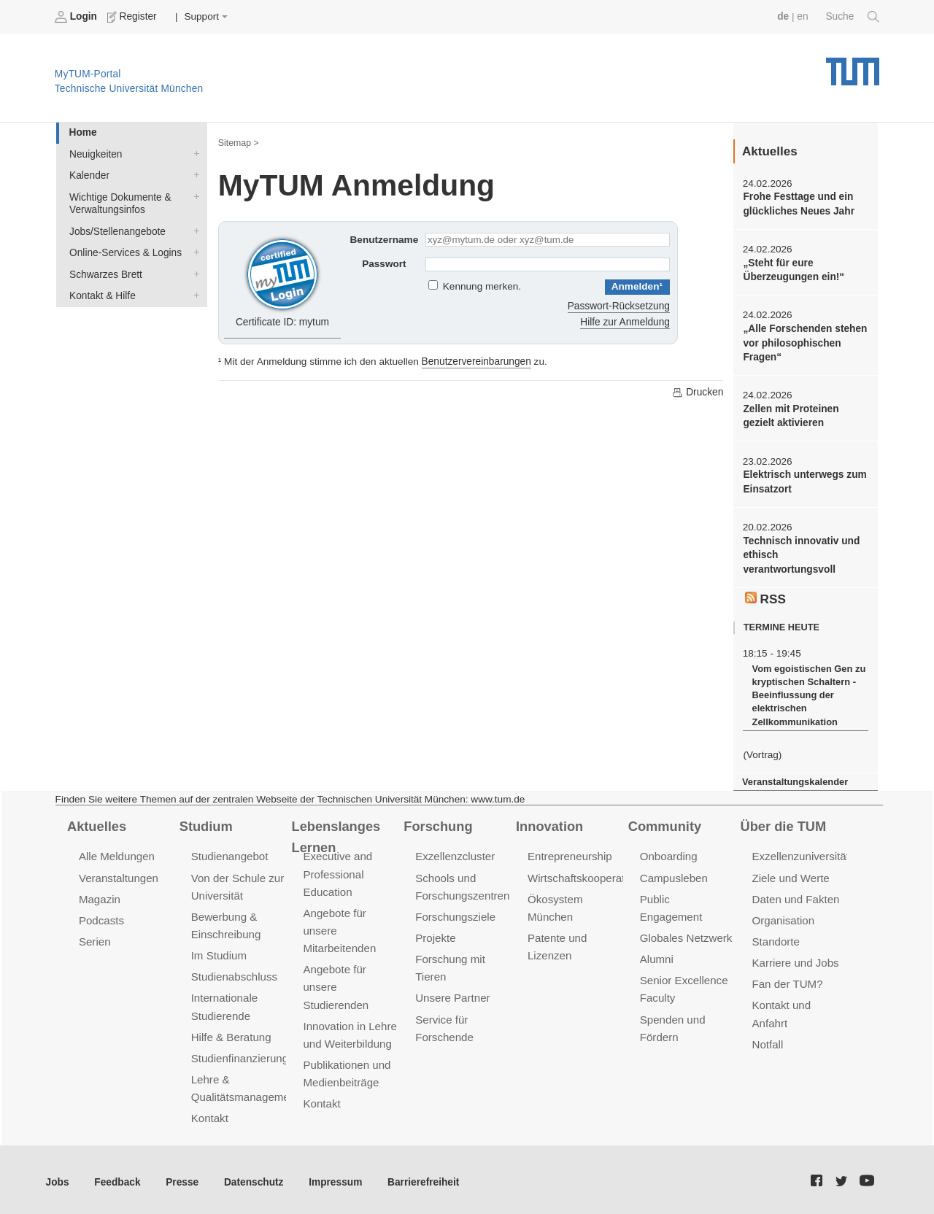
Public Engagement (687, 895)
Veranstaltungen (118, 874)
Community (664, 823)
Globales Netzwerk (686, 916)
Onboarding (668, 853)
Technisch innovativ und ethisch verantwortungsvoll (800, 553)
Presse (181, 1176)
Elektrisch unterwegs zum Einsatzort (804, 480)
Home (82, 132)
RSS (765, 596)
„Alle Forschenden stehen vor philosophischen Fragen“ (804, 342)
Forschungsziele (455, 913)
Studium (206, 823)
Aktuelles (96, 823)
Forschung (437, 823)
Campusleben (673, 874)
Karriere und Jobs (795, 959)
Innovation (549, 823)
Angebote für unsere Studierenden (335, 983)
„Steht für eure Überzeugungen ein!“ (793, 269)
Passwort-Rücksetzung (619, 306)
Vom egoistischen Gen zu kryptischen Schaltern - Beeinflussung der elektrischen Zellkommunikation (808, 692)
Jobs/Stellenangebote (193, 229)
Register (133, 17)
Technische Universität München (852, 66)
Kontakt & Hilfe (193, 293)
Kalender (193, 174)
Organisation (783, 916)
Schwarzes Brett (193, 272)
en (803, 16)
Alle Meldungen (116, 853)
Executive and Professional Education (337, 870)
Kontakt (209, 1113)
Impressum (333, 1176)
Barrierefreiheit (420, 1176)
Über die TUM (783, 823)
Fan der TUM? (787, 980)
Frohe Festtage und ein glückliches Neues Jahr (798, 203)
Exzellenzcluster (454, 853)
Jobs (57, 1176)
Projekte (435, 934)
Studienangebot (229, 853)
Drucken (697, 392)
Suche (852, 17)
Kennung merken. (482, 286)
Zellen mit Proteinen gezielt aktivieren (790, 414)
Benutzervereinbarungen (476, 361)
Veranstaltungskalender (794, 778)
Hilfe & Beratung (231, 1033)
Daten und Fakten (795, 895)
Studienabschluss (234, 973)
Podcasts (101, 916)
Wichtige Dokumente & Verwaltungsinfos (193, 195)
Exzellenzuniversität (800, 853)
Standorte (776, 938)
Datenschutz (252, 1176)
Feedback (117, 1176)
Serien (94, 938)
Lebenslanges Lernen (335, 833)
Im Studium (219, 952)
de (784, 16)
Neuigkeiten (193, 153)
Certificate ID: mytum (282, 280)
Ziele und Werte (790, 874)
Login (77, 17)
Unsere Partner (452, 994)
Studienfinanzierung (239, 1053)
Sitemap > (238, 143)
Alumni (657, 938)
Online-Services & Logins (193, 250)
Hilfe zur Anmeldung (625, 322)
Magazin (99, 895)
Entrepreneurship (569, 853)
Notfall (767, 1040)
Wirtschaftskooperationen (589, 874)
